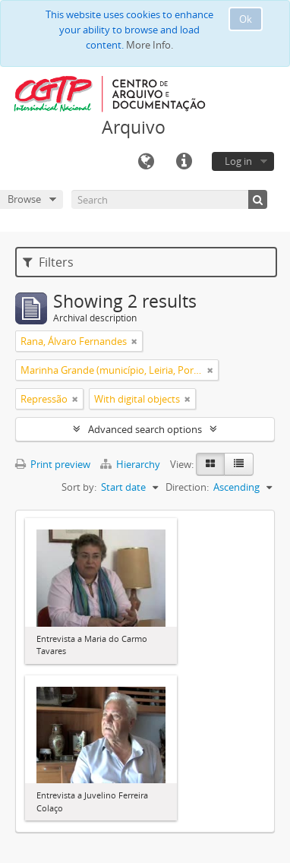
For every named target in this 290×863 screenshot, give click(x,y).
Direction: (187, 487)
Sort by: (78, 487)
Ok (245, 19)
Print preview (52, 464)
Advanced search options (145, 429)
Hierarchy (131, 464)
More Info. (149, 45)
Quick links (184, 162)
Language (146, 162)
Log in (238, 161)
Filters (48, 262)
